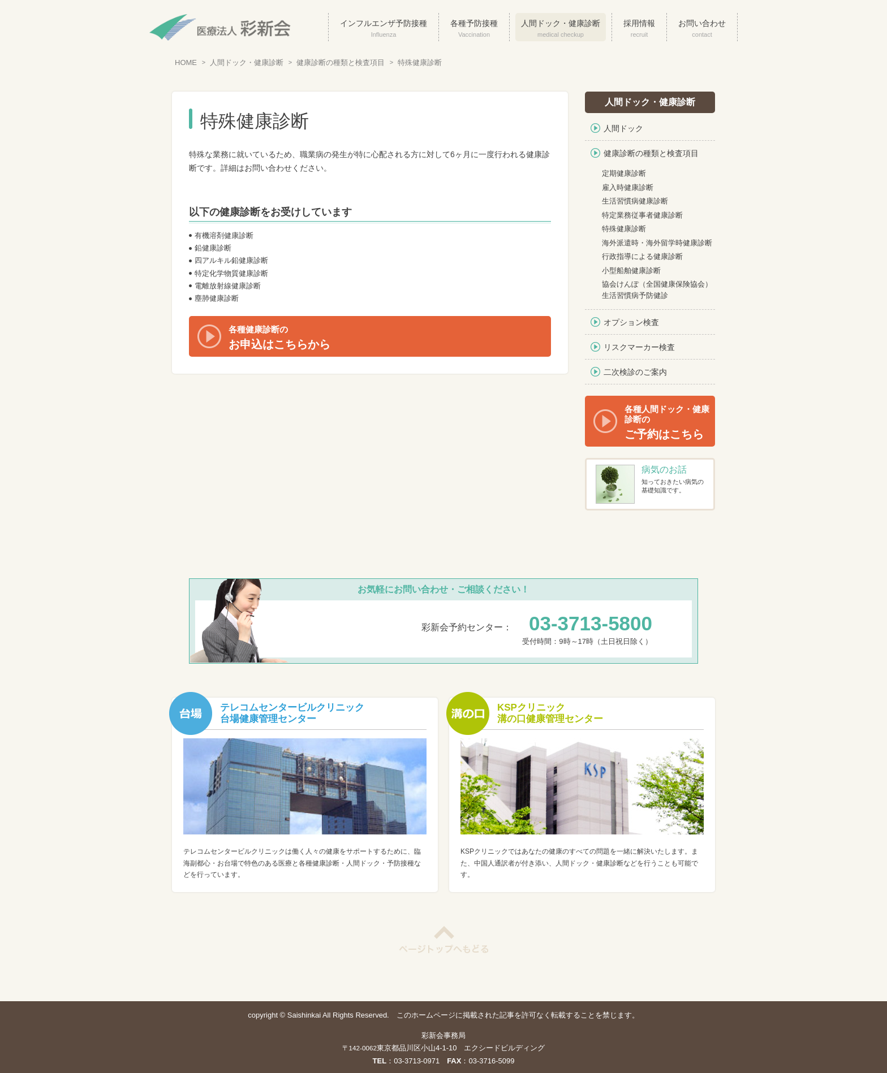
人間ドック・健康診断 (560, 28)
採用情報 (639, 28)
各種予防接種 (474, 28)
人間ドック (623, 128)
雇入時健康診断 (627, 187)
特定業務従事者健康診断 (642, 215)
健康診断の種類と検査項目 (340, 62)
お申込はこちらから (390, 338)
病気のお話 (664, 469)
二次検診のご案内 (635, 372)
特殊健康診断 (420, 62)
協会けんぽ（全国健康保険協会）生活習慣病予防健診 (657, 290)
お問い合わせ (702, 28)
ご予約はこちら (670, 422)
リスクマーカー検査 (639, 347)
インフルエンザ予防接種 (383, 28)
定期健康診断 (624, 173)
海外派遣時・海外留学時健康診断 (657, 243)
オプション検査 (631, 322)
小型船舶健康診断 (631, 270)
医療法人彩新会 (220, 27)
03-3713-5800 (590, 623)
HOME (186, 62)
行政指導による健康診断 (642, 256)
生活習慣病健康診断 (635, 201)
